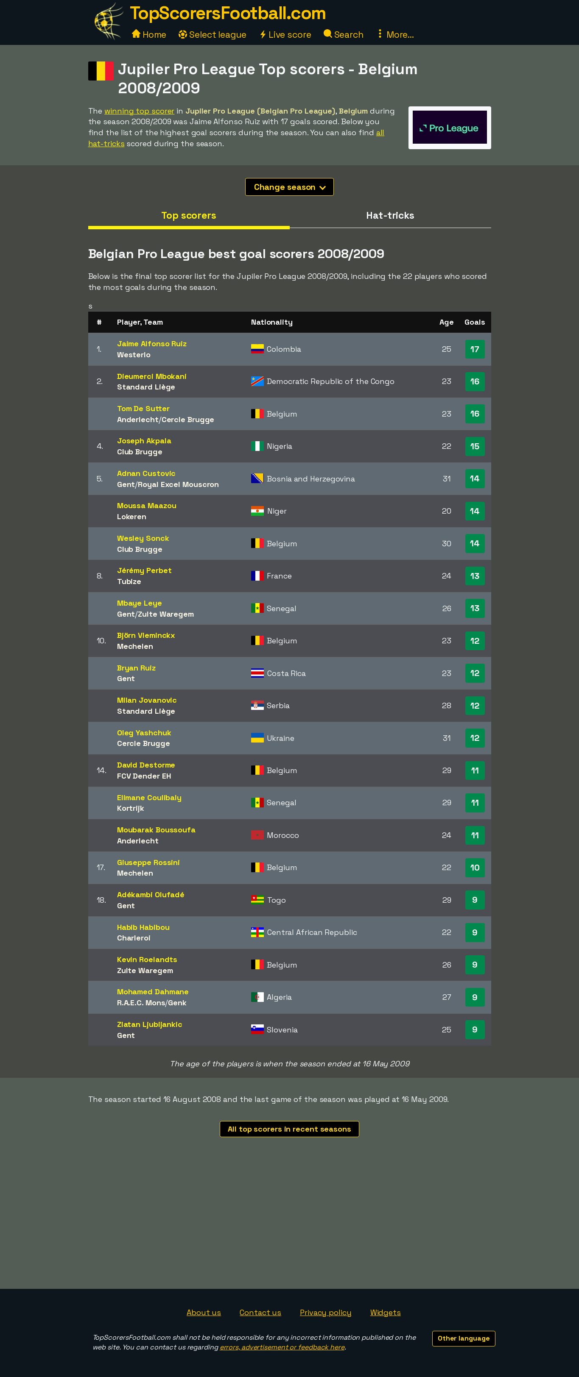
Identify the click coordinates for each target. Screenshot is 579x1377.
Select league (212, 34)
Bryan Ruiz (136, 668)
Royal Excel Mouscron (178, 484)
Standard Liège (146, 387)
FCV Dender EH (144, 776)
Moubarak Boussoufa (156, 830)
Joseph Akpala (144, 440)
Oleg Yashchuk (144, 732)
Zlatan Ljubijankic (149, 1024)
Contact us (260, 1312)
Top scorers (188, 215)
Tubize (129, 581)
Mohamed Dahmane (153, 991)
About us (204, 1312)
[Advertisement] (289, 1225)
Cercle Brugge (188, 419)
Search (344, 34)
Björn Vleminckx (146, 635)
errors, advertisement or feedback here (282, 1347)
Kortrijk (130, 808)
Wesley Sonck (143, 538)
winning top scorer (139, 111)
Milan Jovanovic (147, 700)
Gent (126, 484)
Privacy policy (326, 1312)
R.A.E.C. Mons (141, 1002)
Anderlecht (138, 419)
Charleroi (134, 938)
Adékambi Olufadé (151, 894)
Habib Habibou (143, 927)
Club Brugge (139, 451)
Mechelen (135, 646)
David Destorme (146, 765)
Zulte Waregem (166, 614)
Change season (290, 186)
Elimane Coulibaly (149, 797)
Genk (177, 1002)
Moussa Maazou (146, 505)
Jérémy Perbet (144, 570)
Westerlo (134, 354)
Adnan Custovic (146, 473)
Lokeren (131, 516)
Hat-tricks (390, 215)
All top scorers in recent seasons (289, 1129)
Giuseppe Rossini (148, 862)
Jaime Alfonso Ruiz (152, 343)
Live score (285, 34)
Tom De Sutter (143, 408)
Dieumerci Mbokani (152, 376)
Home (149, 34)
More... (395, 34)
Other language (464, 1338)
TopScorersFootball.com (228, 13)
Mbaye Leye (139, 603)
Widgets (385, 1312)
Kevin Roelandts (147, 959)
